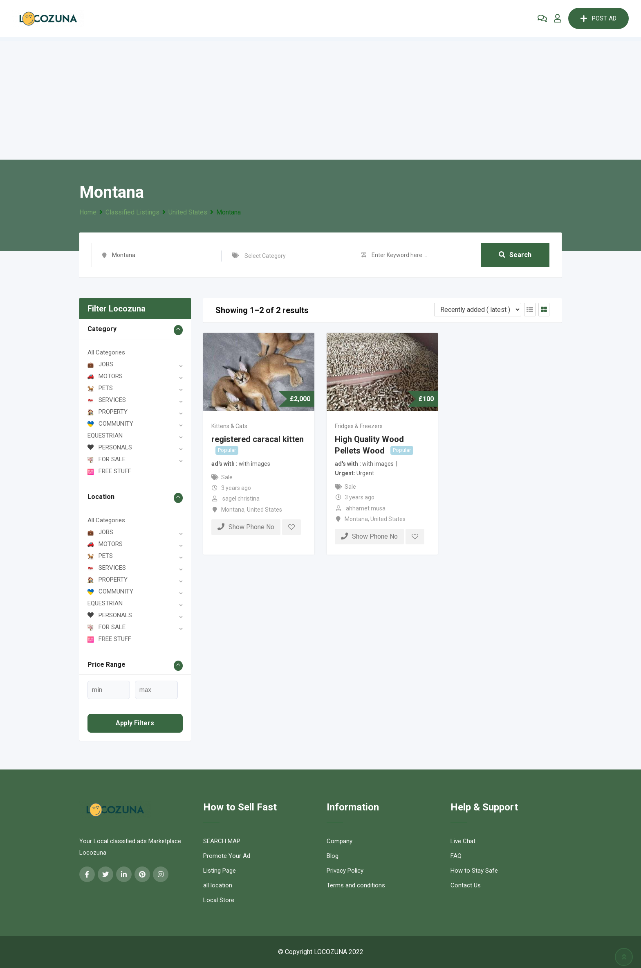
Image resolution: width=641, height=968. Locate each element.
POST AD (598, 18)
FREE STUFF (109, 471)
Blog (332, 856)
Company (339, 841)
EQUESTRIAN (105, 435)
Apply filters (135, 723)
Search (515, 255)
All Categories (106, 352)
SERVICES (106, 400)
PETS (100, 388)
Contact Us (465, 885)
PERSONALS (109, 447)
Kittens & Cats (229, 426)
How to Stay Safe (474, 870)
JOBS (100, 364)
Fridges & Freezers (359, 426)
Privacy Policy (345, 870)
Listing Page (219, 870)
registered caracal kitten (257, 439)
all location (217, 885)
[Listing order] (477, 309)
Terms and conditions (356, 885)
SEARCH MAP (221, 841)
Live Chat (462, 841)
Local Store (218, 900)
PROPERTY (107, 411)
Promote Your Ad (226, 856)
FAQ (456, 856)
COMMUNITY (110, 423)
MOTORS (105, 376)
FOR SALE (106, 459)
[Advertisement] (320, 98)
